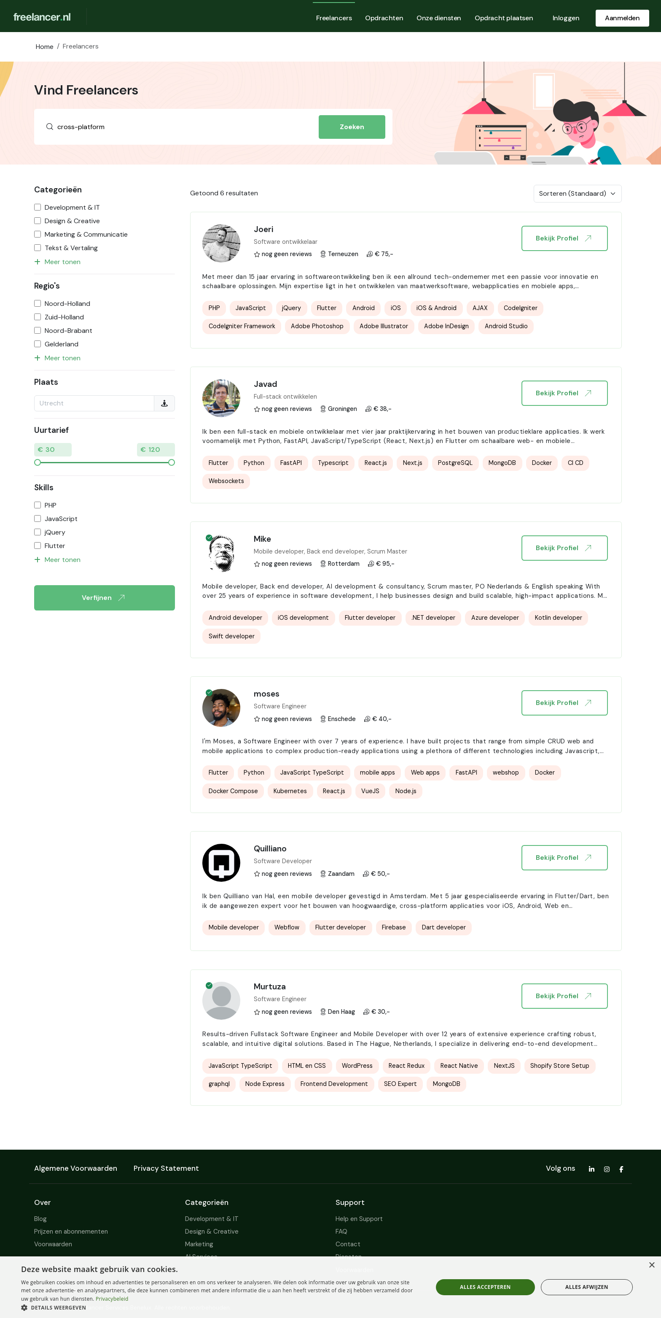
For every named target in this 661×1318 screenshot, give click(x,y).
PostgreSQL (455, 463)
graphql (219, 1084)
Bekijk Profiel (563, 238)
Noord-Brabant (68, 330)
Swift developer (232, 636)
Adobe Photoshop (317, 326)
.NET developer (433, 617)
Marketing (199, 1244)
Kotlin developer (558, 617)
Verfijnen (103, 597)
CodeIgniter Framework (242, 326)
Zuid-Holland (64, 317)
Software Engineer (280, 706)
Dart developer (444, 927)
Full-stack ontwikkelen (285, 396)
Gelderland (61, 344)
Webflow (286, 927)
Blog (40, 1219)
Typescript (333, 463)
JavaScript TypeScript (312, 772)
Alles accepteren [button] (485, 1287)
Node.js (405, 791)
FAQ (341, 1231)
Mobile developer (234, 927)
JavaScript (61, 518)
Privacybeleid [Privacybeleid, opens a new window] (112, 1298)
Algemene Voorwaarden (75, 1168)
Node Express (265, 1084)
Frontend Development (334, 1084)
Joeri (263, 229)
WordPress (357, 1066)
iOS (396, 308)
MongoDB (502, 463)
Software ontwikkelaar (285, 242)
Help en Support (359, 1219)
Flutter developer (370, 617)
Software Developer (283, 861)
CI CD (575, 463)
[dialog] (330, 1287)
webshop (506, 772)
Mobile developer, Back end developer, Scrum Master (330, 551)
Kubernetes (290, 791)
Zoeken (352, 126)
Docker (542, 463)
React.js (376, 463)
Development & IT (72, 207)
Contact (348, 1244)
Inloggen (566, 18)
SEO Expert (400, 1084)
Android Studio (506, 326)
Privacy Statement (166, 1168)
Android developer (235, 617)
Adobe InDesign (446, 326)
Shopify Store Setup (559, 1066)
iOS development (303, 617)
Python (254, 463)
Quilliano (270, 848)
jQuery (55, 532)
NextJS (504, 1066)
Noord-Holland (67, 303)
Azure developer (495, 617)
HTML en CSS (307, 1066)
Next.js (412, 463)
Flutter (55, 545)
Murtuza (270, 986)
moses (266, 694)
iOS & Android (436, 308)
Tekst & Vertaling (71, 247)
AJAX (480, 308)
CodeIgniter (520, 308)
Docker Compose (233, 791)
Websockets (226, 481)
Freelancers (334, 18)
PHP (50, 505)
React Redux (407, 1066)
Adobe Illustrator (384, 326)
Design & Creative (72, 220)
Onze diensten (438, 18)
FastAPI (291, 463)
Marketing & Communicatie (86, 234)
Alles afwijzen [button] (586, 1287)
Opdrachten (384, 18)
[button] (221, 1307)
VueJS (370, 791)
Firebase (394, 927)
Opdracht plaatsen (504, 18)
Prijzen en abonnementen (71, 1231)
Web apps (425, 772)
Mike (262, 539)
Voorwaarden (53, 1244)
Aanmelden (622, 18)
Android (363, 308)
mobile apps (377, 772)
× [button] (651, 1265)
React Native (459, 1066)
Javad (265, 384)
